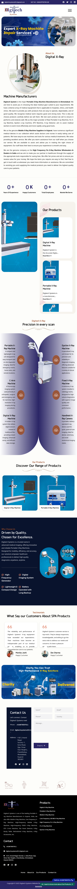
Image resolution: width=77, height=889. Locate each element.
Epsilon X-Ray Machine (47, 829)
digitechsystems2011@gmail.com (15, 2)
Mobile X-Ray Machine (47, 815)
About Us (30, 872)
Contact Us (52, 872)
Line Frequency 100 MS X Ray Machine (52, 818)
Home (23, 872)
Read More (47, 256)
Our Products (41, 872)
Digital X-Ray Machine (47, 807)
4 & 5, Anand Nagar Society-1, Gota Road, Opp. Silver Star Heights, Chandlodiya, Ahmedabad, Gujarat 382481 (20, 858)
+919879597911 (22, 725)
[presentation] (49, 738)
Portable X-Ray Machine (47, 811)
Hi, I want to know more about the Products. (57, 884)
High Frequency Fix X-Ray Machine (51, 822)
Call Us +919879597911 (63, 880)
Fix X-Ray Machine (46, 826)
